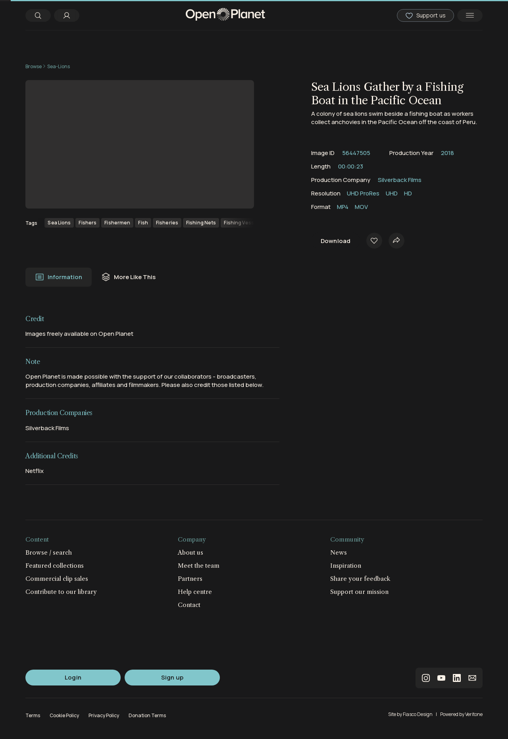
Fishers (87, 222)
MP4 (342, 207)
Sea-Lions (58, 66)
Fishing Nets (201, 222)
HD (408, 193)
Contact (189, 605)
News (338, 552)
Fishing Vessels (242, 222)
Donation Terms (147, 715)
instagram (426, 678)
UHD (392, 193)
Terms (32, 715)
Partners (190, 578)
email (472, 678)
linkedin (457, 678)
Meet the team (198, 565)
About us (190, 552)
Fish (143, 222)
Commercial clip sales (56, 578)
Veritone (474, 714)
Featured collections (54, 565)
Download (335, 241)
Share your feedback (360, 578)
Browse (33, 66)
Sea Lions (59, 222)
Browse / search (48, 552)
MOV (361, 207)
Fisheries (167, 222)
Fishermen (117, 222)
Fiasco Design (418, 714)
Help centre (195, 591)
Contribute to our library (61, 591)
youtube (441, 678)
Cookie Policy (64, 715)
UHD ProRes (363, 193)
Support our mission (359, 591)
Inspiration (345, 565)
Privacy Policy (104, 715)
